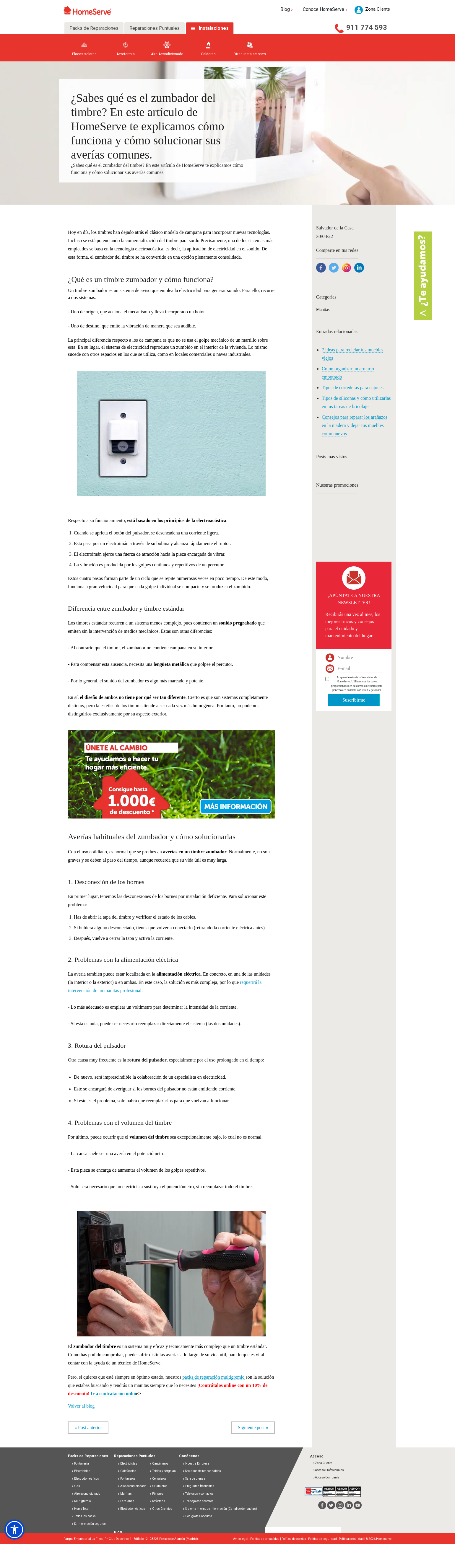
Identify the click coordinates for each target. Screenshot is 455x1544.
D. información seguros (89, 1523)
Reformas (157, 1501)
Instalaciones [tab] (214, 28)
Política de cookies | (295, 1538)
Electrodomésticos (85, 1478)
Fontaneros (127, 1478)
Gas (76, 1486)
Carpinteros (159, 1463)
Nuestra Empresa (196, 1463)
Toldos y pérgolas (163, 1471)
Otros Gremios (161, 1508)
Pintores (156, 1493)
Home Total (80, 1508)
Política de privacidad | (266, 1538)
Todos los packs (84, 1516)
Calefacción (127, 1471)
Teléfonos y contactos (198, 1493)
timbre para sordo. (183, 240)
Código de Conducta (197, 1516)
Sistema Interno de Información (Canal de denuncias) (221, 1508)
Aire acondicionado (86, 1493)
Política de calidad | (352, 1538)
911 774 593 (366, 27)
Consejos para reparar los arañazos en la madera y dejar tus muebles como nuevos (354, 425)
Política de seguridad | (323, 1538)
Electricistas (127, 1463)
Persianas (126, 1501)
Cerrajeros (158, 1478)
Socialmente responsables (202, 1471)
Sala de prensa (194, 1478)
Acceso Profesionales (328, 1470)
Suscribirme (353, 699)
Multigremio (81, 1501)
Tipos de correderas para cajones (353, 387)
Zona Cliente (322, 1463)
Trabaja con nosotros (198, 1501)
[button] (171, 770)
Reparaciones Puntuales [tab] (154, 28)
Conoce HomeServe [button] (326, 9)
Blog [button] (287, 9)
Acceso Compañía (326, 1477)
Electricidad (81, 1471)
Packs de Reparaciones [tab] (93, 28)
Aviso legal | (241, 1538)
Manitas (322, 309)
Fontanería (80, 1463)
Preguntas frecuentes (198, 1486)
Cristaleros (159, 1486)
